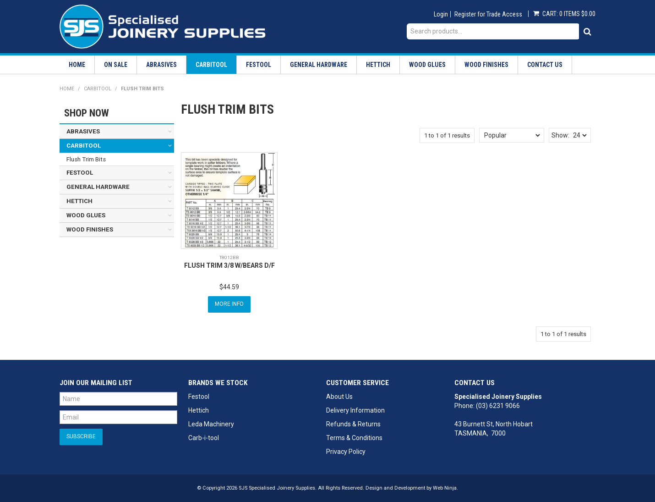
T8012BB (229, 257)
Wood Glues (427, 64)
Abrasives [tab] (83, 131)
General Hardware (318, 64)
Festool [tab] (79, 172)
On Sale (115, 64)
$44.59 (229, 287)
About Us (339, 396)
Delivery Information (355, 410)
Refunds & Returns (353, 424)
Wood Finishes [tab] (89, 229)
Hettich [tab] (79, 201)
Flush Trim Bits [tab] (86, 159)
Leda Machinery (211, 424)
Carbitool (211, 64)
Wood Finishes (486, 64)
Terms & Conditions (354, 437)
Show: (560, 135)
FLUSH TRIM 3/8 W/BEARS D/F (229, 265)
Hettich (378, 64)
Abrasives (161, 64)
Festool (258, 64)
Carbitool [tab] (83, 145)
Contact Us (544, 64)
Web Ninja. (445, 488)
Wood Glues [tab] (85, 215)
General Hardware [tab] (98, 186)
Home (77, 64)
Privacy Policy (346, 451)
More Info (229, 304)
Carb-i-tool (203, 437)
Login (441, 14)
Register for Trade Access (488, 14)
